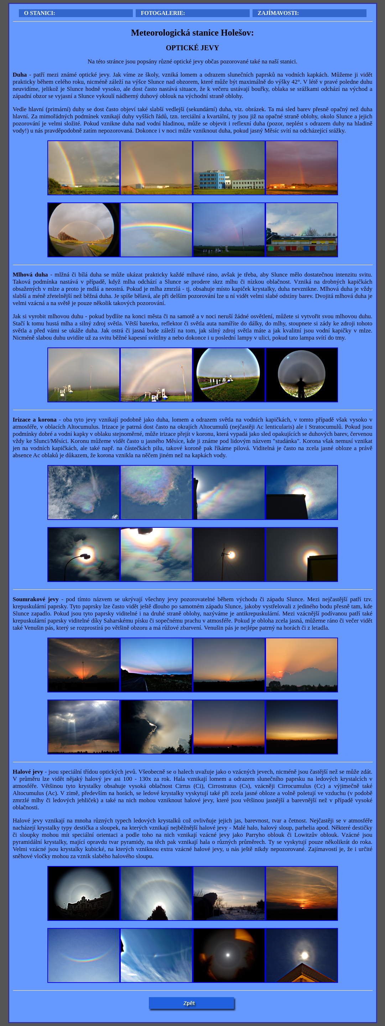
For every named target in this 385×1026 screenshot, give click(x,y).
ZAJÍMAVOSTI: (278, 13)
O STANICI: (39, 13)
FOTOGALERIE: (163, 13)
